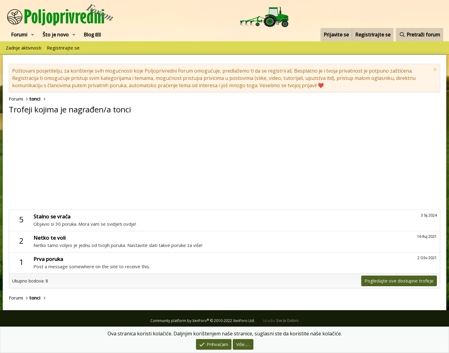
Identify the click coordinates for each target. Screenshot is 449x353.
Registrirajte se (63, 48)
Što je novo (56, 34)
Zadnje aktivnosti (23, 48)
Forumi (19, 34)
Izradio (281, 320)
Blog (92, 34)
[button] (32, 34)
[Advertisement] (224, 164)
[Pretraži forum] (419, 34)
